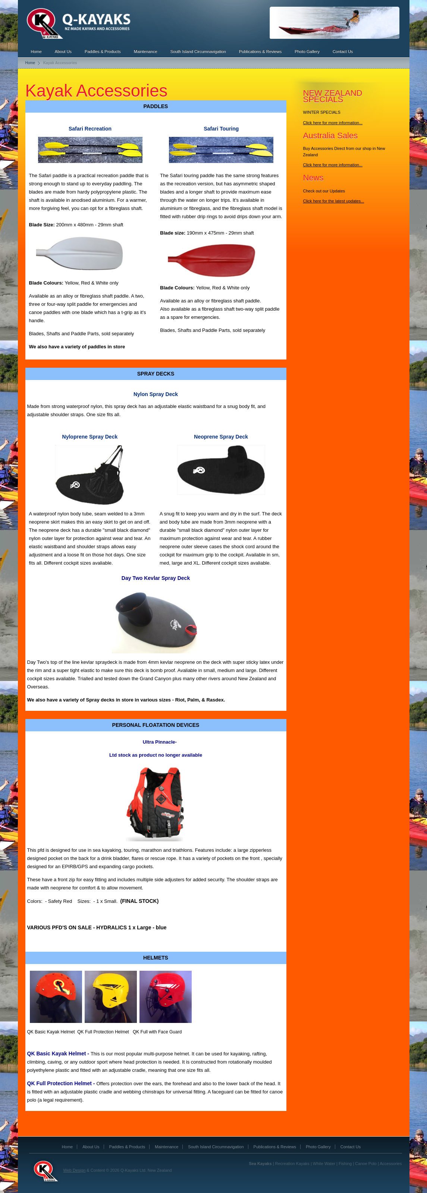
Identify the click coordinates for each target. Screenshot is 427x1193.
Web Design (74, 1170)
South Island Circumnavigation (198, 51)
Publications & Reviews (260, 51)
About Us (63, 51)
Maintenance (145, 51)
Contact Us (343, 51)
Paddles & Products (103, 51)
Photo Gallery (307, 51)
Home (36, 51)
